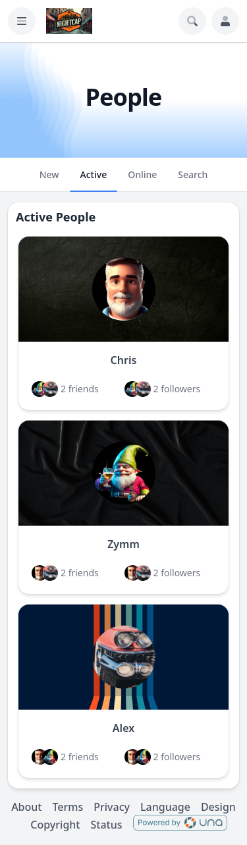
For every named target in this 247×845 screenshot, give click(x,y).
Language (165, 807)
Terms (67, 807)
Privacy (112, 807)
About (26, 807)
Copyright (55, 824)
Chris (124, 360)
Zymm (123, 544)
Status (106, 824)
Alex (123, 728)
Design (218, 807)
